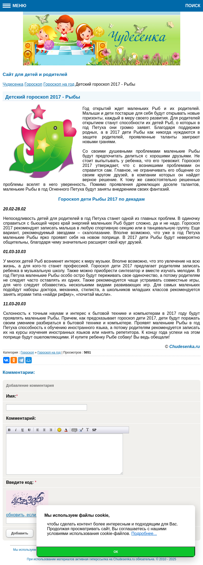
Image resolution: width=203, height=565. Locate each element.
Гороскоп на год (49, 352)
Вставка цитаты (81, 430)
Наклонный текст (16, 430)
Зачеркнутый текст (29, 430)
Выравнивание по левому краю (38, 430)
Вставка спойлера (94, 430)
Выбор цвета (66, 430)
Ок (116, 552)
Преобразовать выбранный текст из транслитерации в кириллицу (88, 430)
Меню (14, 5)
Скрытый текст (74, 430)
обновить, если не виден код (34, 515)
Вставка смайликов (59, 430)
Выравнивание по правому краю (51, 430)
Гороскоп (27, 352)
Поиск (192, 5)
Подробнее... (144, 533)
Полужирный (9, 430)
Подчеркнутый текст (23, 430)
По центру (44, 430)
